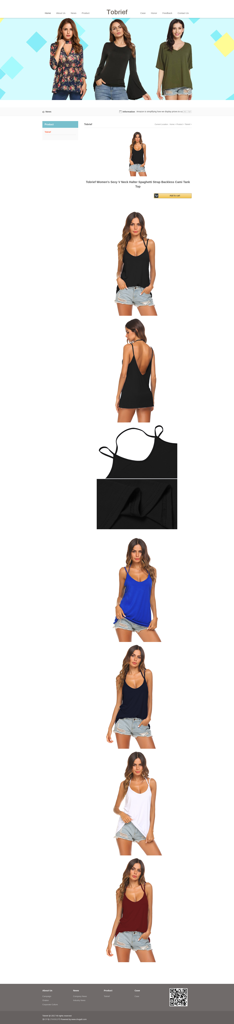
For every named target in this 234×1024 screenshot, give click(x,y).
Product (180, 124)
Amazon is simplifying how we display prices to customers (163, 111)
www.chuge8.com (79, 1019)
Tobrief (187, 124)
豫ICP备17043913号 (51, 1019)
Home (172, 124)
